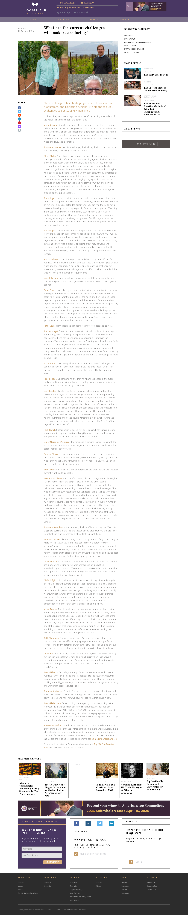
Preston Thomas (52, 539)
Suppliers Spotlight (134, 49)
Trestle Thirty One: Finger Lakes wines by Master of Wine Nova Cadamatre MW (55, 790)
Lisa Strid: (49, 653)
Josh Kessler (50, 391)
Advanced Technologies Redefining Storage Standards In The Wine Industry (29, 788)
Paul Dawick (49, 430)
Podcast (99, 883)
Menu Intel (73, 886)
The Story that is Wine (156, 75)
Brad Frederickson (53, 478)
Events (124, 20)
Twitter (124, 890)
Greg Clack (49, 469)
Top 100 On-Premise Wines (28, 893)
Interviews (129, 39)
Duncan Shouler (51, 454)
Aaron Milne (49, 672)
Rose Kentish (50, 379)
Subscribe (47, 886)
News (33, 20)
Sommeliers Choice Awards (103, 739)
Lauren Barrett (51, 561)
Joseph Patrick (51, 278)
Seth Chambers (51, 638)
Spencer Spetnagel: (53, 691)
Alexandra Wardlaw (53, 527)
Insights (22, 28)
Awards (94, 20)
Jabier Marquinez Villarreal (57, 442)
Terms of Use (152, 890)
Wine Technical (131, 52)
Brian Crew (49, 290)
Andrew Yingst (51, 331)
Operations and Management (138, 42)
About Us (21, 883)
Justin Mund (49, 363)
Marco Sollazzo (51, 259)
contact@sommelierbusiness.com (31, 910)
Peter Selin (49, 326)
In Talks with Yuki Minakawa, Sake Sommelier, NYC (106, 788)
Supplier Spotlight (76, 890)
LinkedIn (125, 883)
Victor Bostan (50, 609)
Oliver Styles (50, 156)
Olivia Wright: (50, 580)
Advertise (47, 883)
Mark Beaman (50, 125)
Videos (98, 886)
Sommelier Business (54, 725)
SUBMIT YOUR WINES (146, 144)
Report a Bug (152, 886)
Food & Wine (130, 46)
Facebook (125, 893)
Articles (63, 20)
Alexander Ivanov (52, 147)
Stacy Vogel (49, 198)
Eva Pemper (50, 230)
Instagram (125, 886)
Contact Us (151, 883)
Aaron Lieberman (52, 703)
